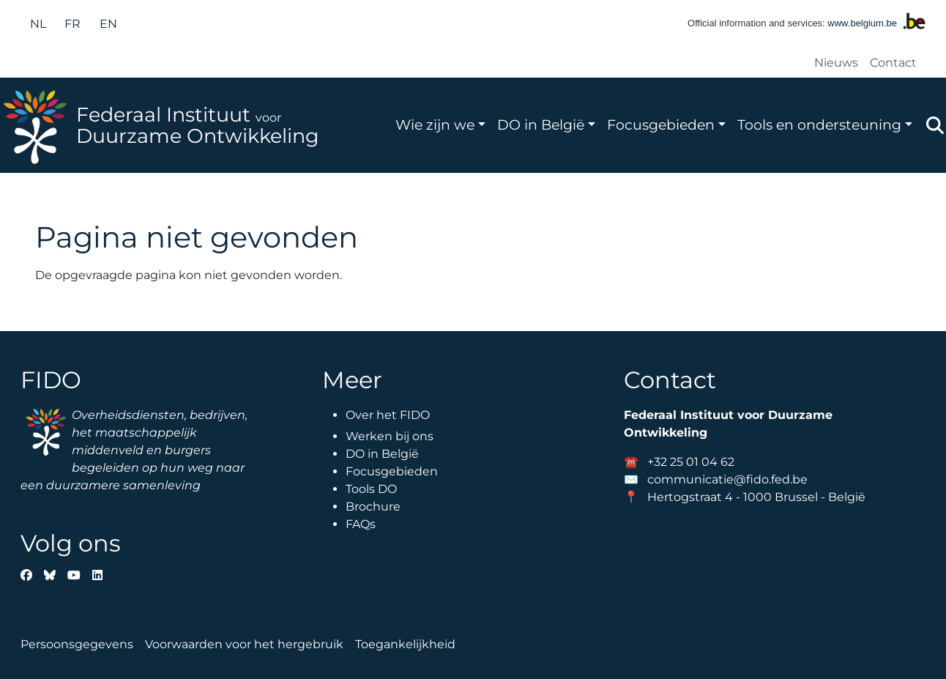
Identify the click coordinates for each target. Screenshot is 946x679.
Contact (893, 63)
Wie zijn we (434, 124)
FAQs (361, 524)
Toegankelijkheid (405, 644)
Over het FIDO (388, 415)
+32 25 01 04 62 (690, 462)
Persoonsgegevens (77, 644)
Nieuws (836, 63)
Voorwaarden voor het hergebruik (244, 644)
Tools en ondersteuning (819, 124)
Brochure (373, 506)
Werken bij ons (389, 436)
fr (72, 24)
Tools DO (371, 489)
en (108, 24)
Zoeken (935, 125)
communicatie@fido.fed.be (727, 479)
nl (38, 24)
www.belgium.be (862, 23)
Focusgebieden (661, 124)
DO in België (540, 124)
